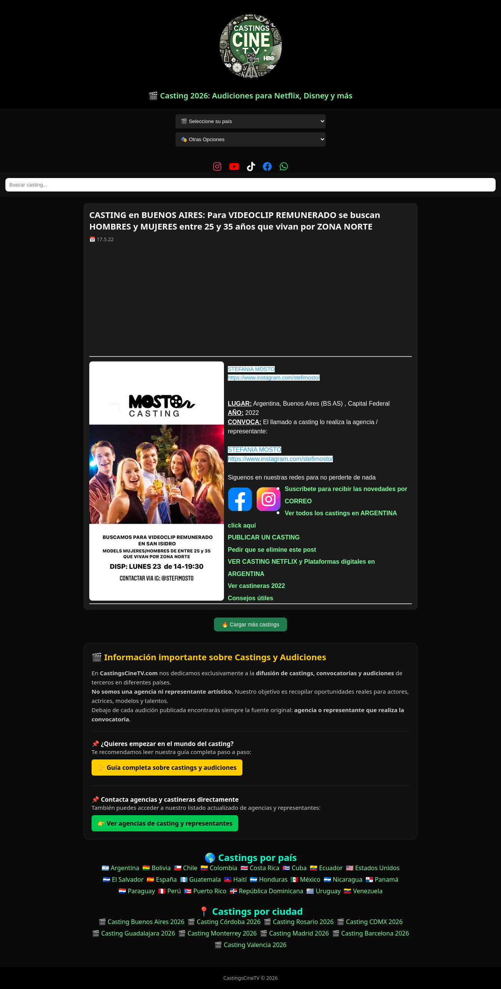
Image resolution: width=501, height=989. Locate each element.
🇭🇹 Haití (235, 879)
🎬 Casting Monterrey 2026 (217, 933)
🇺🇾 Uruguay (323, 891)
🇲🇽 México (305, 879)
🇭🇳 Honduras (268, 879)
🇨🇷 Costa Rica (259, 868)
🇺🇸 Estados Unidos (373, 868)
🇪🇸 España (162, 879)
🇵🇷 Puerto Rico (205, 891)
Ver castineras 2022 (256, 586)
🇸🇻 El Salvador (123, 879)
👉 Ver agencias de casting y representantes (164, 823)
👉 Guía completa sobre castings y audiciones (167, 767)
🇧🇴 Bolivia (156, 868)
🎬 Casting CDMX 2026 (369, 921)
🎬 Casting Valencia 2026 (250, 945)
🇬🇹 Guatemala (200, 879)
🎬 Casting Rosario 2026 (299, 921)
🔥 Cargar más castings (250, 624)
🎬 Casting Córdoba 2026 (224, 921)
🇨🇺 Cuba (294, 868)
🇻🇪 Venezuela (363, 891)
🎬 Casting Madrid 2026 (294, 933)
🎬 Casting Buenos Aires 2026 (142, 921)
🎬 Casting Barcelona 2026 (370, 933)
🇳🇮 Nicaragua (343, 879)
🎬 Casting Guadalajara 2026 (133, 933)
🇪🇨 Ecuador (326, 868)
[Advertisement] (250, 302)
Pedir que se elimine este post (272, 549)
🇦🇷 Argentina (120, 868)
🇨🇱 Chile (185, 868)
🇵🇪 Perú (169, 891)
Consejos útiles (250, 598)
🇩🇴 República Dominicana (267, 891)
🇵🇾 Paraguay (137, 891)
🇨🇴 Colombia (218, 868)
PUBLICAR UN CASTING (264, 537)
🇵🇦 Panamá (382, 879)
